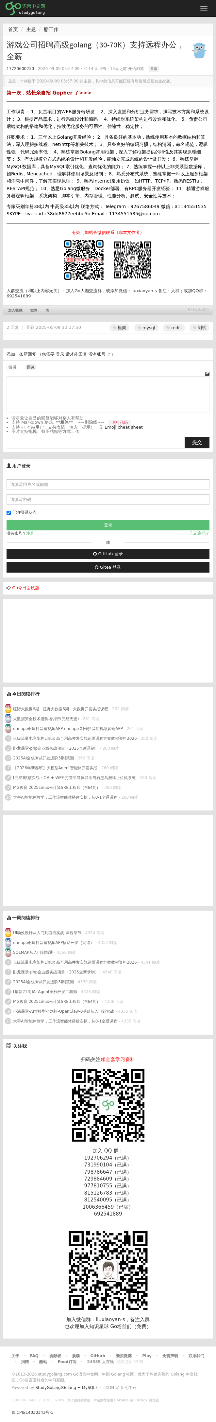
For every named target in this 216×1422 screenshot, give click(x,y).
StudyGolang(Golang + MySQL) (66, 1387)
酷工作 (51, 29)
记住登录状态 (22, 512)
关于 (15, 1356)
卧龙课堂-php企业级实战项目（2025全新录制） (56, 748)
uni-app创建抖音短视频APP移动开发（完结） (53, 942)
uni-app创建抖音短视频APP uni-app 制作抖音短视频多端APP (68, 728)
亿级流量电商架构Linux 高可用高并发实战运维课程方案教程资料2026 (75, 738)
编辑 (12, 367)
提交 (197, 442)
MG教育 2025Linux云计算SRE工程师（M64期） (57, 787)
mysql (146, 327)
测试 (199, 327)
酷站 (43, 1362)
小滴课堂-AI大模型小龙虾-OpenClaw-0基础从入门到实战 (63, 1011)
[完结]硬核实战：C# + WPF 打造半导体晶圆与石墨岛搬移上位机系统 (74, 777)
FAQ (34, 1356)
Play (146, 1356)
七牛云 (130, 1387)
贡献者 (55, 1356)
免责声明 (170, 1356)
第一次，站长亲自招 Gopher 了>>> (49, 93)
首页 (13, 29)
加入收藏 (15, 310)
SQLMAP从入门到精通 (33, 952)
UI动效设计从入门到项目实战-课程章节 (47, 933)
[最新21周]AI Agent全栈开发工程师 (45, 991)
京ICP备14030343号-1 (32, 1412)
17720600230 (20, 68)
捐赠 (25, 1362)
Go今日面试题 (25, 587)
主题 (31, 29)
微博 (34, 310)
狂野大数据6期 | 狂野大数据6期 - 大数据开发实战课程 (61, 709)
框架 (119, 327)
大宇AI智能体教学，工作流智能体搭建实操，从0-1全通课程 (65, 797)
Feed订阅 (67, 1362)
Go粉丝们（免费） (130, 1326)
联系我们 (196, 1356)
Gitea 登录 (108, 567)
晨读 (76, 1356)
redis (174, 327)
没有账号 (97, 354)
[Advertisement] (52, 640)
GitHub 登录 (108, 553)
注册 (30, 533)
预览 (31, 367)
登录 (60, 354)
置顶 (153, 69)
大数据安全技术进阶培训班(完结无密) (46, 719)
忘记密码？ (199, 533)
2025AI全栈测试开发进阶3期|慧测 (44, 758)
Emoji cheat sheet (124, 427)
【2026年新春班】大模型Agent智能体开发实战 (56, 768)
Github (97, 1356)
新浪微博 (124, 1356)
